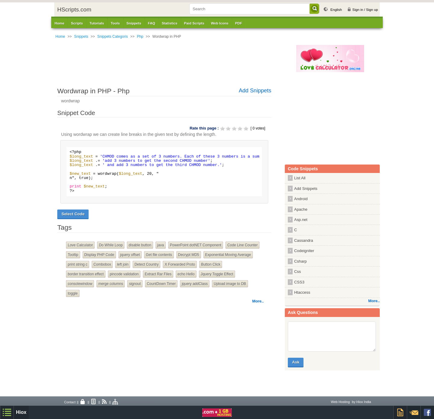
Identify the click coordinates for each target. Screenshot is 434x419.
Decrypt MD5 (188, 255)
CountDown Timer (161, 284)
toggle (73, 293)
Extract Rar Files (158, 274)
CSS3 (299, 282)
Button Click (210, 264)
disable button (140, 245)
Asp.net (300, 219)
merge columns (110, 284)
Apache (300, 209)
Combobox (102, 264)
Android (301, 199)
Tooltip (73, 255)
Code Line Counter (242, 245)
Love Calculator (80, 245)
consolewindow (80, 284)
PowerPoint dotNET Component (196, 245)
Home (59, 23)
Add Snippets (255, 91)
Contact (70, 402)
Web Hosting (340, 402)
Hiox (21, 412)
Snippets (81, 36)
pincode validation (124, 274)
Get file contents (159, 255)
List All (299, 178)
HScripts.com (74, 9)
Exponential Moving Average (228, 255)
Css (297, 271)
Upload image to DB (230, 284)
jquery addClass (195, 284)
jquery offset (130, 255)
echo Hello (186, 274)
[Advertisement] (179, 58)
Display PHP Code (99, 255)
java (160, 245)
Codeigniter (304, 250)
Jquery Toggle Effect (217, 274)
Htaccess (302, 292)
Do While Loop (111, 245)
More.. (258, 301)
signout (135, 284)
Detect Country (146, 264)
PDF (238, 23)
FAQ (151, 23)
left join (122, 264)
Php (140, 36)
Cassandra (303, 240)
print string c (77, 264)
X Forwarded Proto (180, 264)
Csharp (300, 261)
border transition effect (86, 274)
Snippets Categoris (112, 36)
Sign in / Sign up (365, 9)
